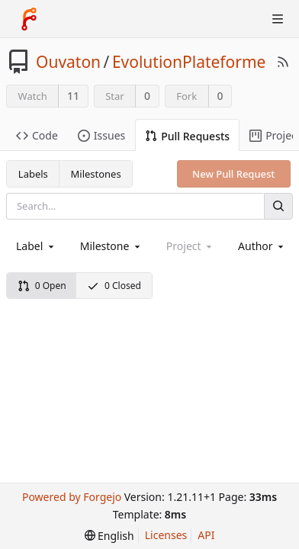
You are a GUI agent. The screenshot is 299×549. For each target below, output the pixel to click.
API (206, 535)
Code (37, 135)
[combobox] (36, 246)
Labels (33, 174)
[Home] (29, 19)
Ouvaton (68, 61)
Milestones (96, 174)
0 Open (42, 285)
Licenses (166, 535)
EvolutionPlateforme (189, 61)
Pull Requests (187, 136)
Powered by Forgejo (71, 497)
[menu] (109, 535)
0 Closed (114, 285)
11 (73, 95)
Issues (101, 135)
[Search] (278, 206)
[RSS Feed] (283, 62)
